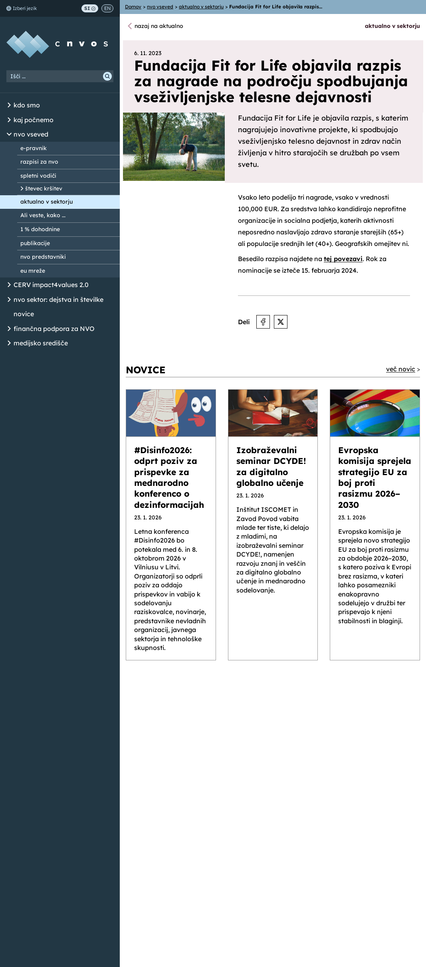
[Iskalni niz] (59, 76)
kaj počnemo (33, 120)
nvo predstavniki (43, 256)
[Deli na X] (280, 322)
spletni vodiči (38, 175)
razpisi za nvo (39, 161)
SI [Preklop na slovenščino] (89, 8)
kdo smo (27, 105)
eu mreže (32, 270)
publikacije (35, 243)
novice (24, 314)
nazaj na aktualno (159, 26)
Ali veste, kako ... (42, 215)
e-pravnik (33, 148)
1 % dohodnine (40, 229)
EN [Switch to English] (107, 8)
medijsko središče (41, 343)
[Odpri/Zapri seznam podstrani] (9, 105)
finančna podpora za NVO (54, 329)
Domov (133, 7)
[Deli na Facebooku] (263, 322)
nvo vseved (31, 134)
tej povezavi (343, 259)
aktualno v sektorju (46, 201)
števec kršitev (43, 188)
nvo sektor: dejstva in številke (58, 299)
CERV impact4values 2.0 (51, 285)
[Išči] (107, 76)
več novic (400, 369)
